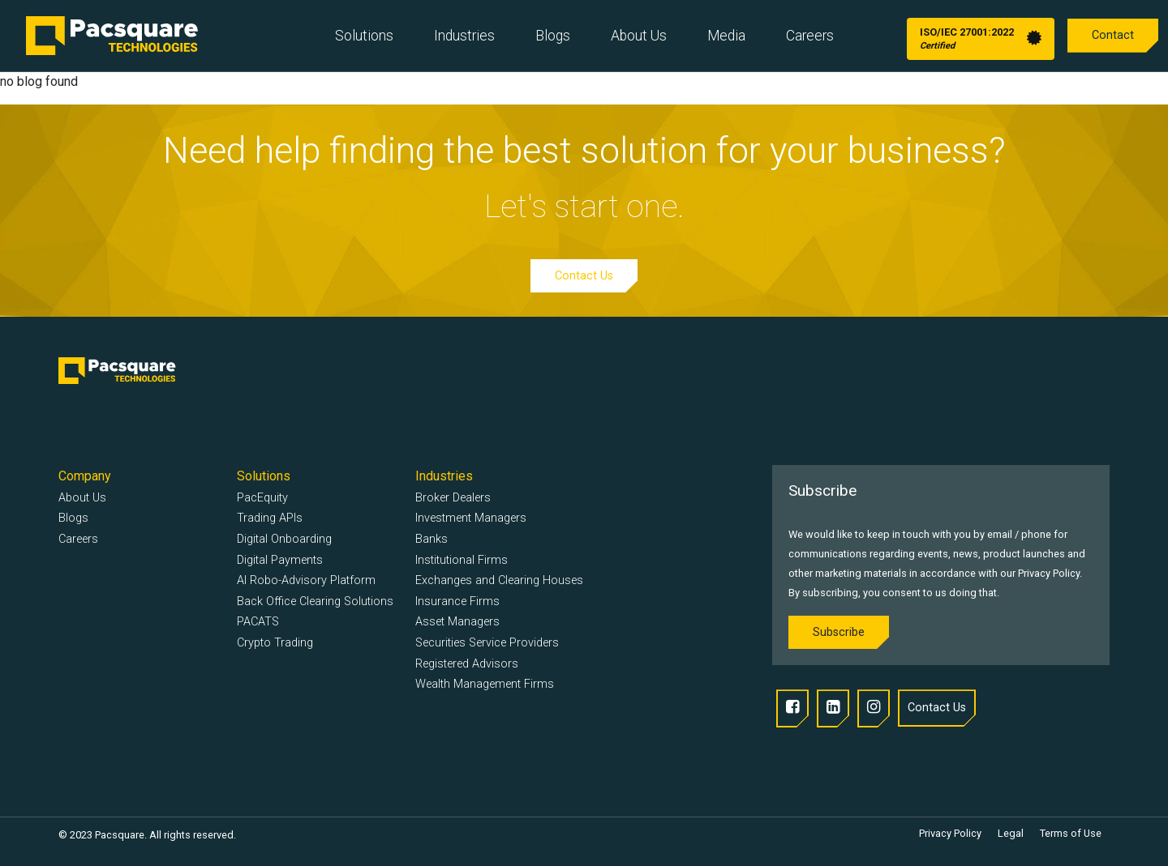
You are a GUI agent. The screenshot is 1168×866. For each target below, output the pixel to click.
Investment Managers (470, 518)
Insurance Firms (457, 601)
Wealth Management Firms (484, 684)
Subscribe (839, 632)
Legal (1011, 833)
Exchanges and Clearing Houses (499, 580)
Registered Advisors (466, 664)
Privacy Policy (950, 833)
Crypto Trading (275, 643)
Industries (464, 36)
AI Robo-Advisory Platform (306, 580)
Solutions (364, 36)
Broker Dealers (453, 498)
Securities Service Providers (487, 643)
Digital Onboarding (284, 539)
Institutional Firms (461, 560)
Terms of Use (1070, 833)
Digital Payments (280, 560)
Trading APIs (270, 518)
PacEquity (262, 498)
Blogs (552, 36)
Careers (810, 36)
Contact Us (584, 276)
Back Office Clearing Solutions (315, 601)
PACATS (258, 622)
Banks (431, 539)
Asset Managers (457, 622)
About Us (639, 36)
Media (726, 36)
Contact (1113, 35)
